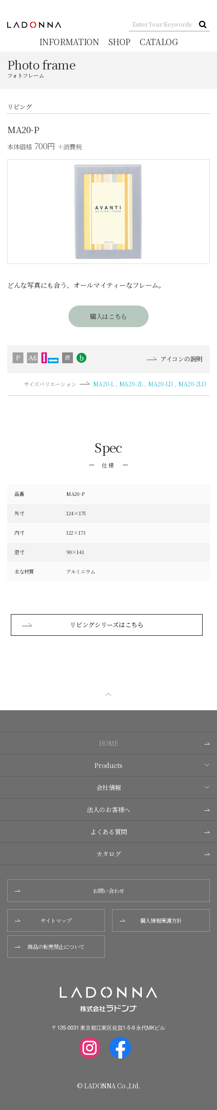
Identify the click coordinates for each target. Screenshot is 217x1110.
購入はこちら (108, 316)
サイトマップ (43, 920)
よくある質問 (150, 831)
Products (152, 765)
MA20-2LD (192, 384)
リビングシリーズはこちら (83, 624)
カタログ (153, 853)
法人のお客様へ (148, 809)
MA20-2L (131, 384)
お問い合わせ (69, 890)
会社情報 (153, 787)
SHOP (119, 41)
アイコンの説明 (175, 359)
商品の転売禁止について (50, 946)
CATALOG (158, 41)
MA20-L (103, 384)
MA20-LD (160, 384)
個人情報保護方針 (151, 920)
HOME (154, 743)
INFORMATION (69, 41)
